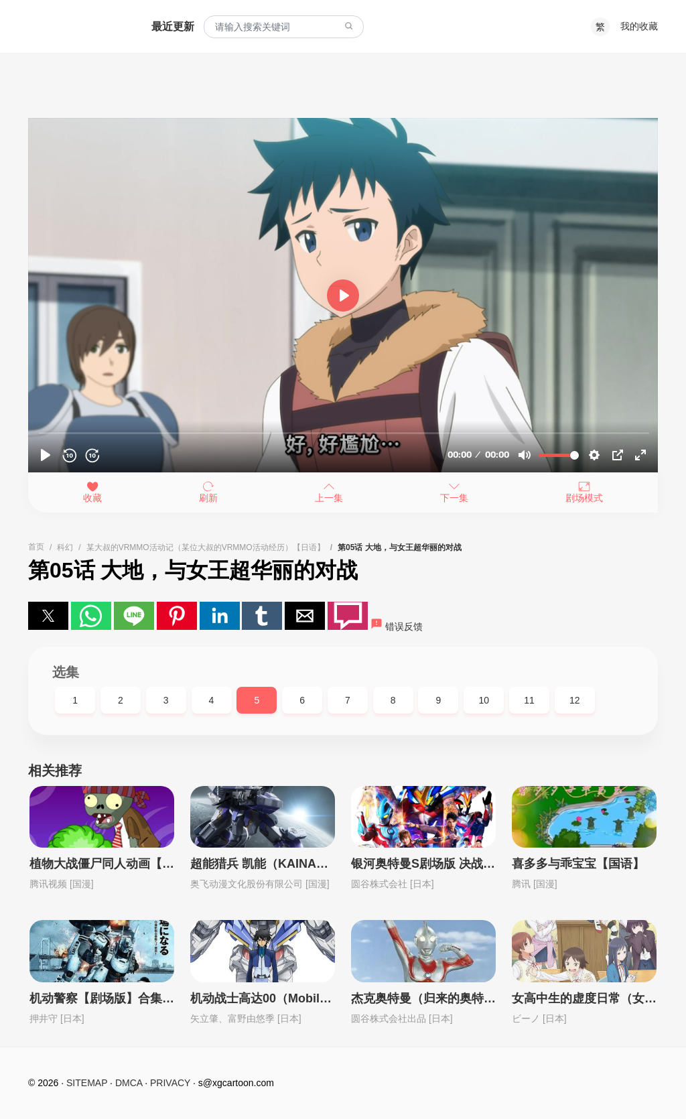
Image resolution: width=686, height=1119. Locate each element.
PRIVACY (170, 1082)
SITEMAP (86, 1082)
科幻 (65, 547)
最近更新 (172, 26)
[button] (48, 616)
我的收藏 (639, 26)
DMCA (128, 1082)
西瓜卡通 (76, 27)
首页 (36, 546)
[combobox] (284, 27)
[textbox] (284, 27)
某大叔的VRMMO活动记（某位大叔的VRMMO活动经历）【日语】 (205, 547)
